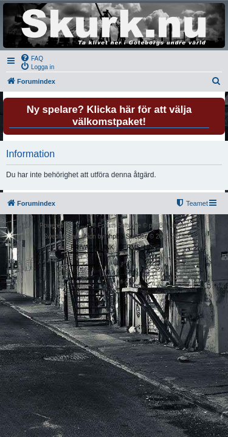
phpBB (83, 225)
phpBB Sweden (127, 236)
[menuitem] (31, 57)
